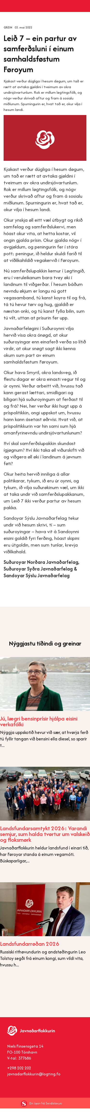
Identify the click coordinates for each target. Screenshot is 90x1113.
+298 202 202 (19, 1072)
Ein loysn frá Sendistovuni (41, 1108)
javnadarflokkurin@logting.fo (33, 1078)
